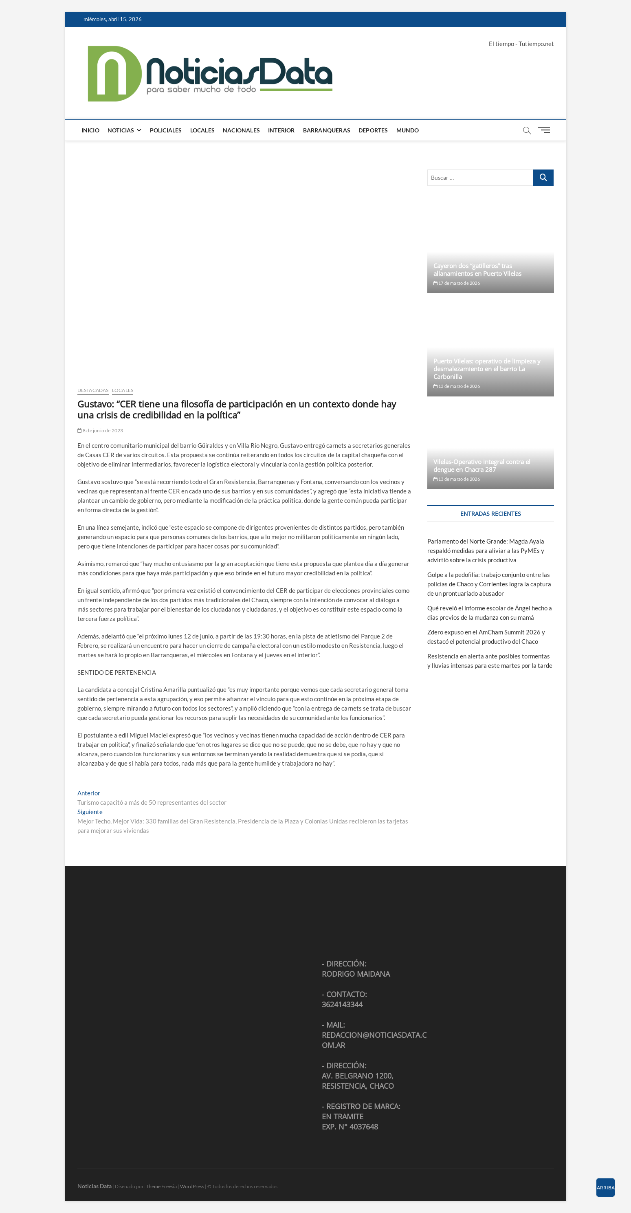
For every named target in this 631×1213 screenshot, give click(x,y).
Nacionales (241, 130)
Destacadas (93, 390)
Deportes (373, 130)
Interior (281, 130)
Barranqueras (326, 130)
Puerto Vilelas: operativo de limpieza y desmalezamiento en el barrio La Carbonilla (487, 369)
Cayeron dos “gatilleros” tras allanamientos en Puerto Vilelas (477, 269)
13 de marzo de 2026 (456, 386)
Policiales (166, 130)
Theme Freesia (161, 1186)
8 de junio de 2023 (100, 430)
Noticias (121, 130)
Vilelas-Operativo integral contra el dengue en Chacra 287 (481, 465)
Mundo (407, 130)
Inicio (90, 130)
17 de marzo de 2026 (456, 283)
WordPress (192, 1186)
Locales (202, 130)
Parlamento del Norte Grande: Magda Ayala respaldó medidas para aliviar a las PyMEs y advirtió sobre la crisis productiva (485, 550)
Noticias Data (94, 1185)
